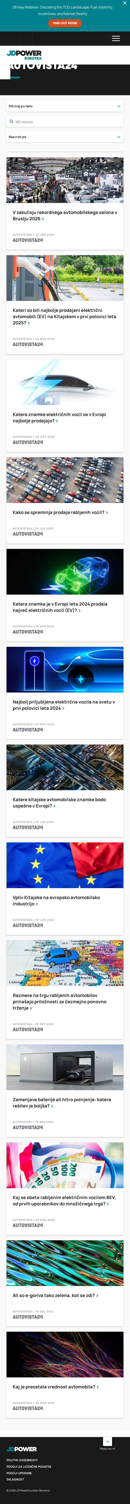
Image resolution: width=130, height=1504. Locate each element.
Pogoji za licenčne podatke (29, 1467)
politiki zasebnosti (22, 1460)
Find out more (65, 23)
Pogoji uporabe (19, 1473)
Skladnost (15, 1479)
